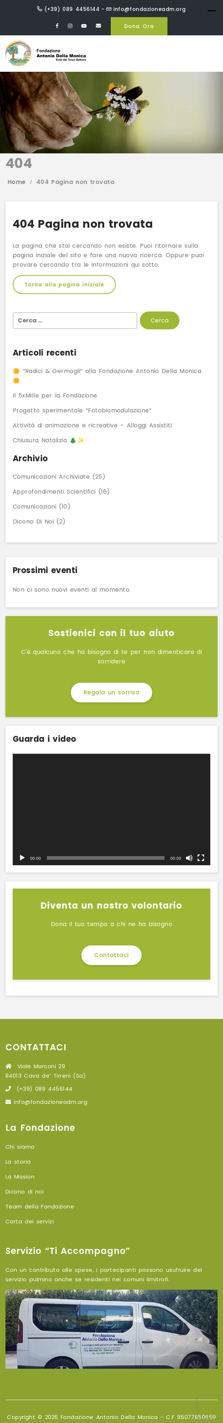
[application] (111, 809)
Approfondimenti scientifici (54, 491)
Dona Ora (139, 26)
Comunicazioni (34, 506)
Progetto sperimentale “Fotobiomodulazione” (82, 410)
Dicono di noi (33, 521)
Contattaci (111, 955)
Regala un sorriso (111, 692)
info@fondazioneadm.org (149, 9)
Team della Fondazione (39, 1206)
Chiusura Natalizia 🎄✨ (48, 440)
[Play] (22, 858)
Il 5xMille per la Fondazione (55, 395)
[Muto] (189, 858)
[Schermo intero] (200, 858)
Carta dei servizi (29, 1221)
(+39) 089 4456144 (72, 9)
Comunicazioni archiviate (51, 477)
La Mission (20, 1176)
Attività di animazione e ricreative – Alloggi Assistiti (92, 425)
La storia (18, 1161)
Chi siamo (20, 1146)
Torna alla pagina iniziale (64, 284)
